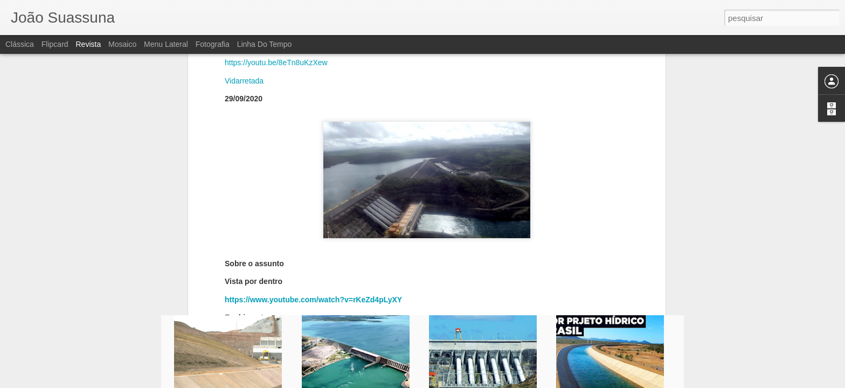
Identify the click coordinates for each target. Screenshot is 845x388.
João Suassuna (491, 252)
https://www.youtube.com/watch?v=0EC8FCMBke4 (315, 214)
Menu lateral (166, 44)
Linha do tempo (264, 44)
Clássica (19, 44)
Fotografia (213, 44)
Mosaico (122, 44)
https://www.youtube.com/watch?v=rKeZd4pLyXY (313, 178)
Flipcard (54, 44)
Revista (88, 44)
